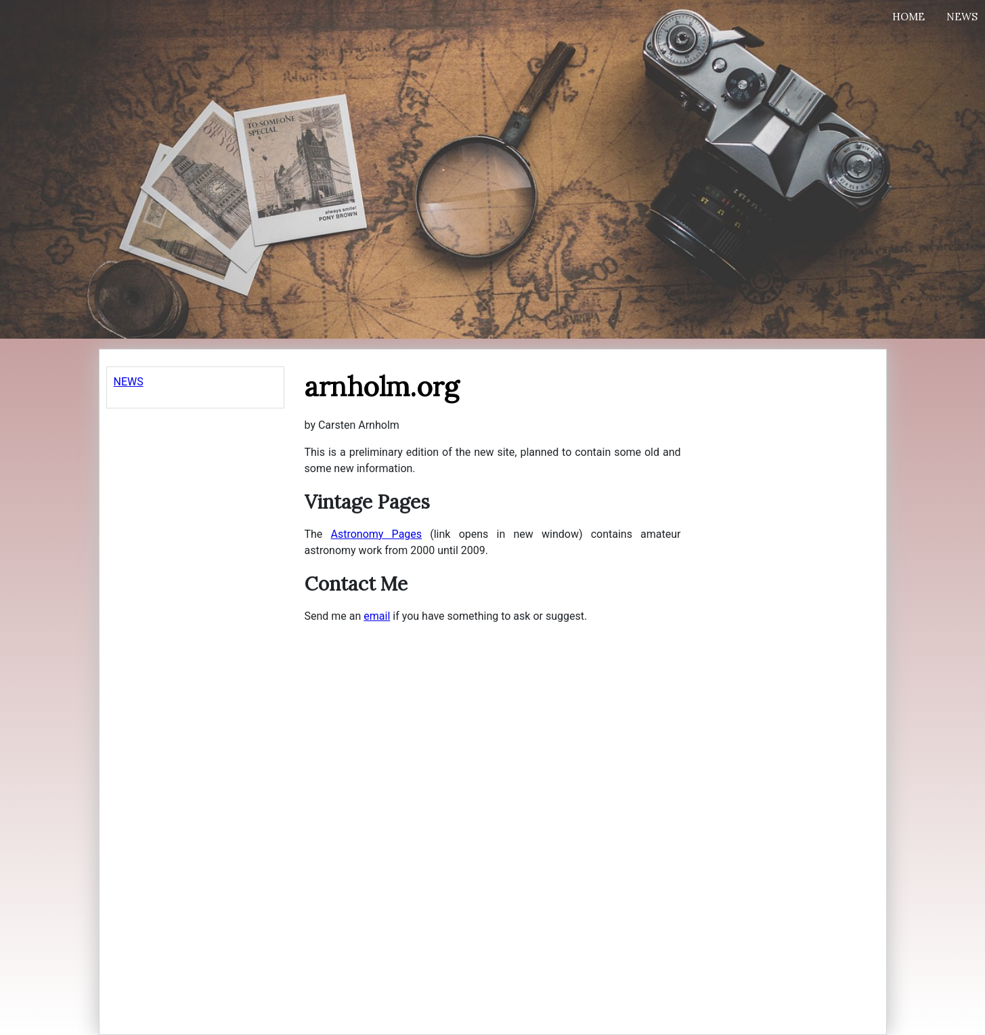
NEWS (129, 381)
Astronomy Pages (376, 534)
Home (908, 16)
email (377, 616)
